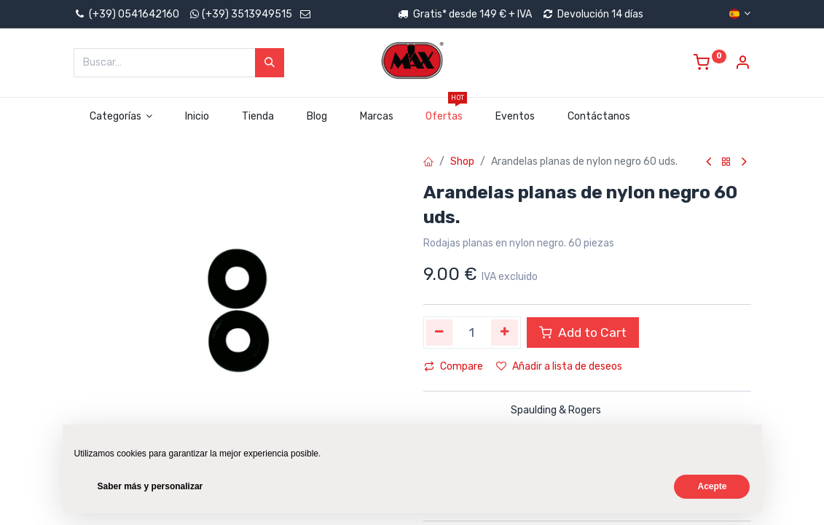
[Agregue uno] (504, 332)
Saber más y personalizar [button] (150, 486)
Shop (462, 161)
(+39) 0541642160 (126, 14)
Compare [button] (453, 366)
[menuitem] (197, 117)
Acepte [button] (711, 486)
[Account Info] (742, 64)
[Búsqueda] (269, 62)
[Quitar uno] (439, 332)
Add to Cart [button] (583, 332)
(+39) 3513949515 (247, 14)
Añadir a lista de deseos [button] (559, 366)
